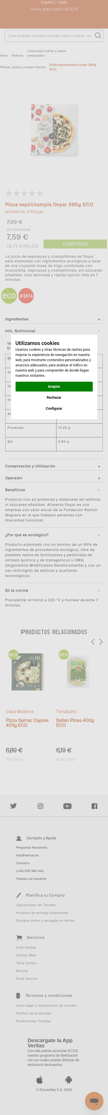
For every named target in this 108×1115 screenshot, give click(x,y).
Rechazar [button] (54, 398)
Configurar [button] (54, 409)
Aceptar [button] (54, 387)
